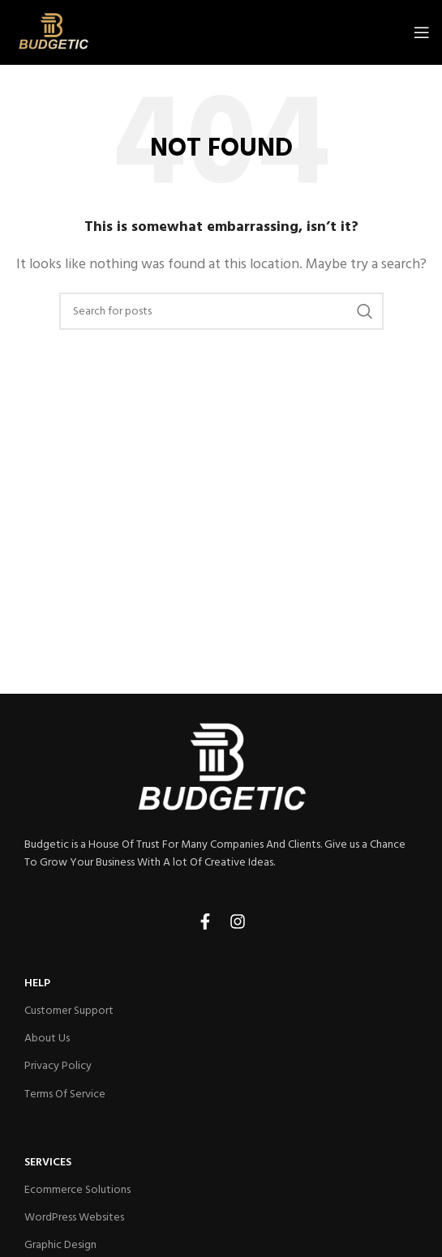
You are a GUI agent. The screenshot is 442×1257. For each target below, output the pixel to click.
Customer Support (69, 1011)
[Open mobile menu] (422, 32)
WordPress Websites (74, 1217)
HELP (37, 983)
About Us (47, 1038)
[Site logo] (53, 32)
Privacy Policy (58, 1066)
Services (47, 1162)
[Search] (221, 311)
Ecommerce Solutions (77, 1190)
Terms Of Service (64, 1094)
